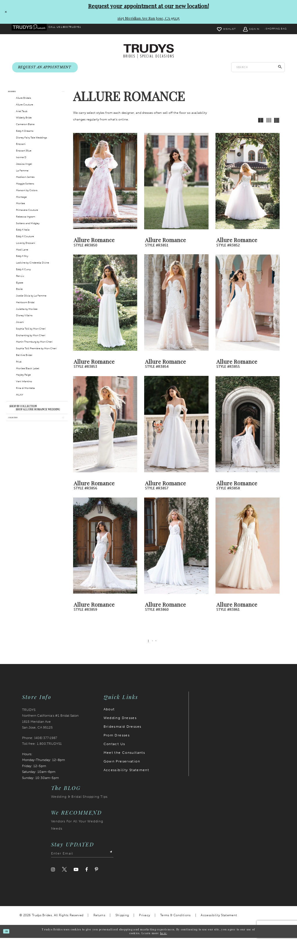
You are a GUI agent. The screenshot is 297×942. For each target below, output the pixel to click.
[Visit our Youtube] (76, 873)
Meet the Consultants (124, 757)
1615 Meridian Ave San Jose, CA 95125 (148, 18)
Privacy (144, 919)
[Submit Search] (280, 68)
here (163, 937)
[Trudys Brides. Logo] (149, 51)
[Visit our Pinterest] (96, 873)
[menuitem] (32, 29)
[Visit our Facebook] (86, 873)
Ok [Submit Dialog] (9, 935)
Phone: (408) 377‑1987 (39, 742)
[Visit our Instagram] (53, 873)
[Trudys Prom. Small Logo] (32, 29)
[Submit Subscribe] (109, 857)
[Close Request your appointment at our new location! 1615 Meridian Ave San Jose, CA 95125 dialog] (5, 11)
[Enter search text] (258, 68)
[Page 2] (152, 644)
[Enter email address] (82, 857)
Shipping (122, 919)
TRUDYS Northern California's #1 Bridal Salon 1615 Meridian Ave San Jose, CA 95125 (50, 723)
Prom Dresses (117, 739)
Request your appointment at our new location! (148, 6)
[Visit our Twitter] (64, 873)
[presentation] (105, 185)
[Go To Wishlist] (216, 29)
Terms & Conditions (175, 919)
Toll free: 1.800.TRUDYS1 (42, 748)
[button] (241, 29)
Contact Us (114, 748)
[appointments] (45, 68)
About (109, 713)
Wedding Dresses (120, 722)
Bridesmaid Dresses (123, 731)
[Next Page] (158, 644)
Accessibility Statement (126, 774)
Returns (99, 919)
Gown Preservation (122, 765)
